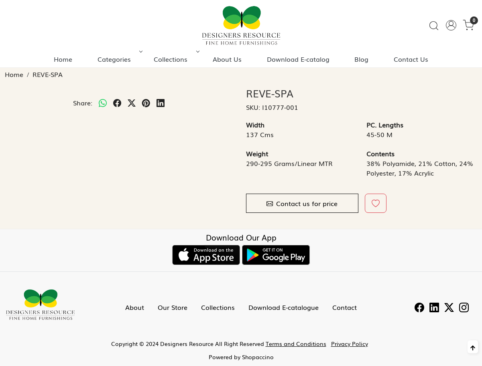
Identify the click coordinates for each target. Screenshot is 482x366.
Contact (344, 307)
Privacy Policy (349, 344)
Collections (176, 59)
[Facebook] (419, 308)
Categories (119, 59)
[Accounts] (451, 25)
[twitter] (131, 102)
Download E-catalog (298, 59)
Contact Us (411, 59)
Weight (257, 153)
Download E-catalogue (283, 307)
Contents (380, 153)
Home (63, 59)
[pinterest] (146, 102)
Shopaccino (258, 357)
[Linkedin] (434, 308)
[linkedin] (160, 102)
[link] (434, 25)
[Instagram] (464, 308)
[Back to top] (473, 346)
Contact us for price (302, 203)
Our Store (172, 307)
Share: (82, 102)
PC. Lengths (384, 124)
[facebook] (117, 102)
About (134, 307)
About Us (227, 59)
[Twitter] (449, 308)
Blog (361, 59)
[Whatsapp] (103, 102)
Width (255, 124)
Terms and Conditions (296, 344)
